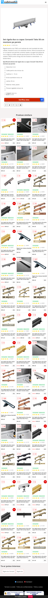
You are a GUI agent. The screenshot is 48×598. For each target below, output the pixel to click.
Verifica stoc (31, 100)
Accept (30, 596)
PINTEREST (28, 582)
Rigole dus (20, 571)
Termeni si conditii (10, 587)
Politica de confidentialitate (25, 587)
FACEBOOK (19, 582)
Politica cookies (38, 587)
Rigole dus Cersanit (8, 571)
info (14, 143)
